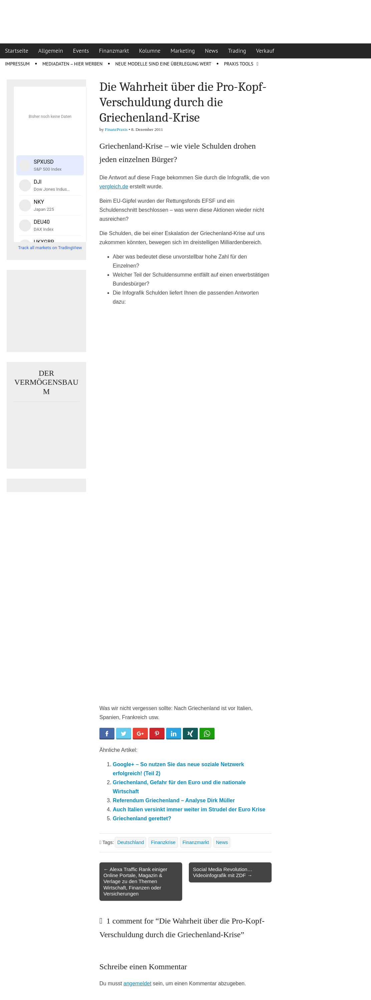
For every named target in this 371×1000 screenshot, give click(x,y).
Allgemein (50, 50)
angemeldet (137, 983)
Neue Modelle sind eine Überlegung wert (163, 64)
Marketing (182, 50)
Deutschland (130, 842)
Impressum (17, 64)
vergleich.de (113, 186)
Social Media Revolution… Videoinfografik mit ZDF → (222, 872)
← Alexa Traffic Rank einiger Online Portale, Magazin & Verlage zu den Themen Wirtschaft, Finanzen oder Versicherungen (135, 881)
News (211, 50)
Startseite (16, 50)
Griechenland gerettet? (142, 818)
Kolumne (150, 50)
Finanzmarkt (114, 50)
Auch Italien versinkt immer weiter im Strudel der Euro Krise (189, 809)
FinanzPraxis (116, 129)
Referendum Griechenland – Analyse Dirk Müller (174, 800)
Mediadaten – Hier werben (72, 64)
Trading (237, 50)
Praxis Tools (238, 64)
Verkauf (265, 50)
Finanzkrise (163, 842)
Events (81, 50)
